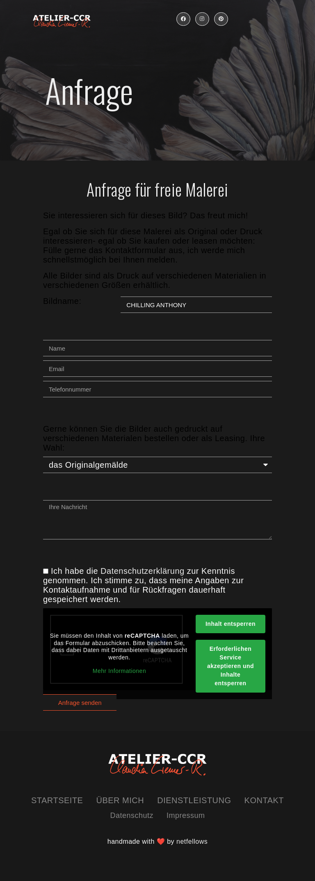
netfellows (192, 841)
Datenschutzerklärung (142, 570)
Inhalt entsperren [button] (230, 624)
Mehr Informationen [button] (119, 671)
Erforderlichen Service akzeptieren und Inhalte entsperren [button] (230, 665)
